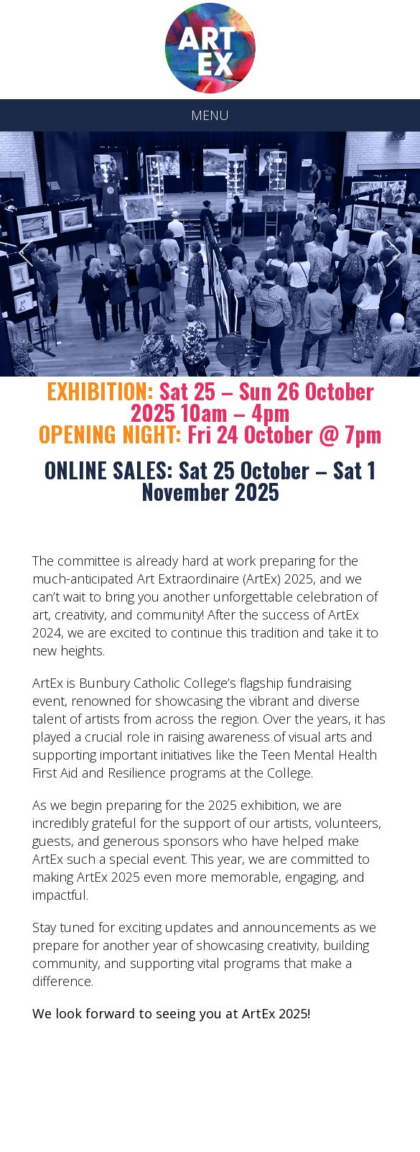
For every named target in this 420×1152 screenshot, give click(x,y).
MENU (210, 115)
